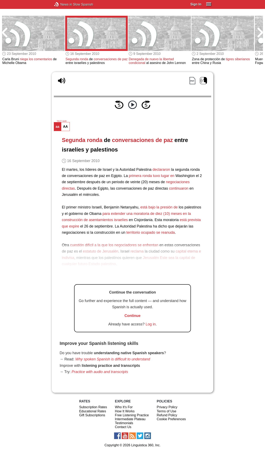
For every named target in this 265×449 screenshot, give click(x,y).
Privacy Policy (167, 407)
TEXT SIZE (62, 121)
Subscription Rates (93, 407)
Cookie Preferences (171, 419)
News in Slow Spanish (62, 4)
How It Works (125, 411)
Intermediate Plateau (130, 419)
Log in (151, 324)
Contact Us (123, 427)
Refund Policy (167, 415)
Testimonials (124, 423)
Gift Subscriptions (92, 415)
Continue (132, 316)
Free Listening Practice (132, 415)
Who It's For (124, 407)
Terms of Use (166, 411)
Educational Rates (92, 411)
